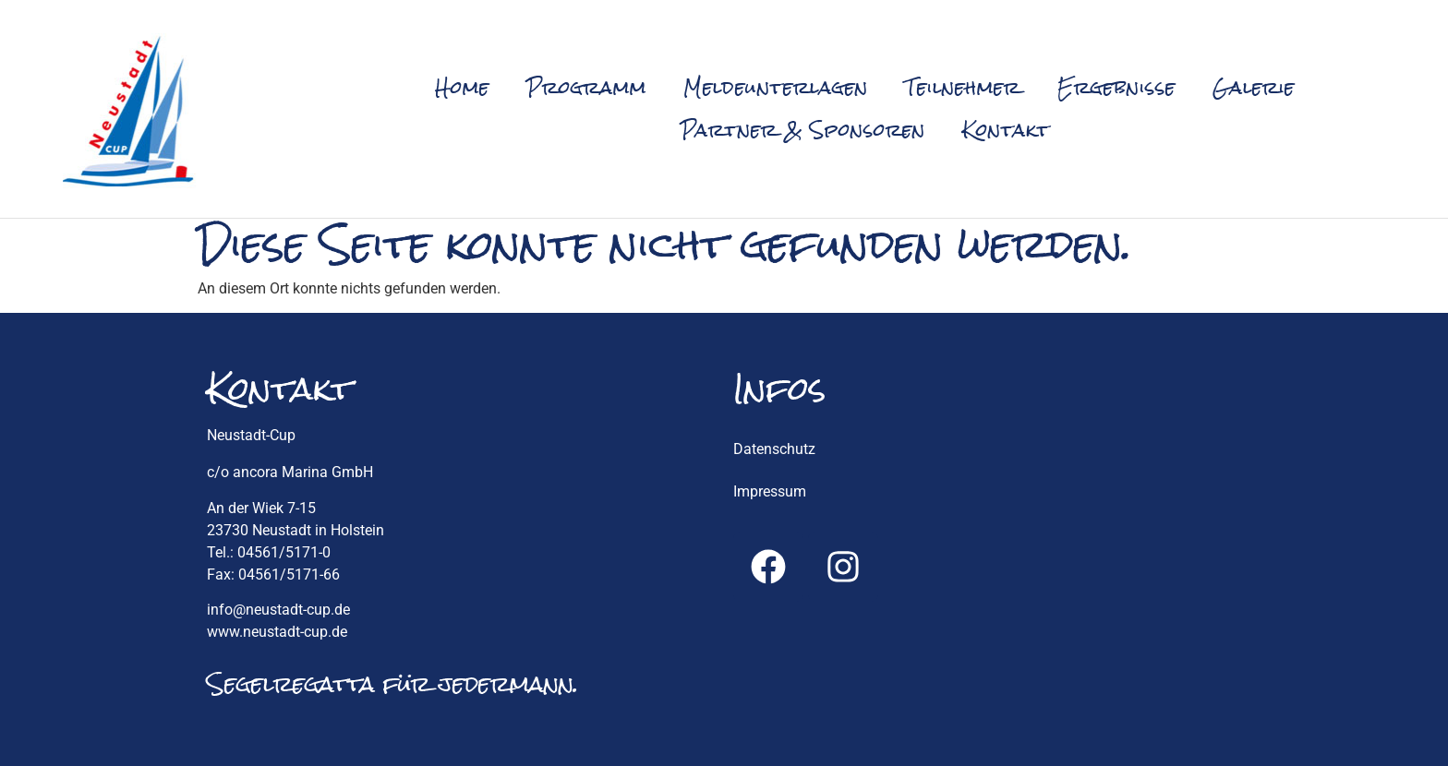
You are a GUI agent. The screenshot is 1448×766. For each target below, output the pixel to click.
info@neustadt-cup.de (278, 609)
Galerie (1254, 87)
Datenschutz (774, 449)
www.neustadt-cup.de (277, 631)
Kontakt (1006, 130)
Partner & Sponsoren (803, 130)
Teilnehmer (962, 87)
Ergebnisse (1116, 87)
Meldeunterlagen (775, 87)
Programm (586, 87)
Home (462, 87)
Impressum (769, 491)
